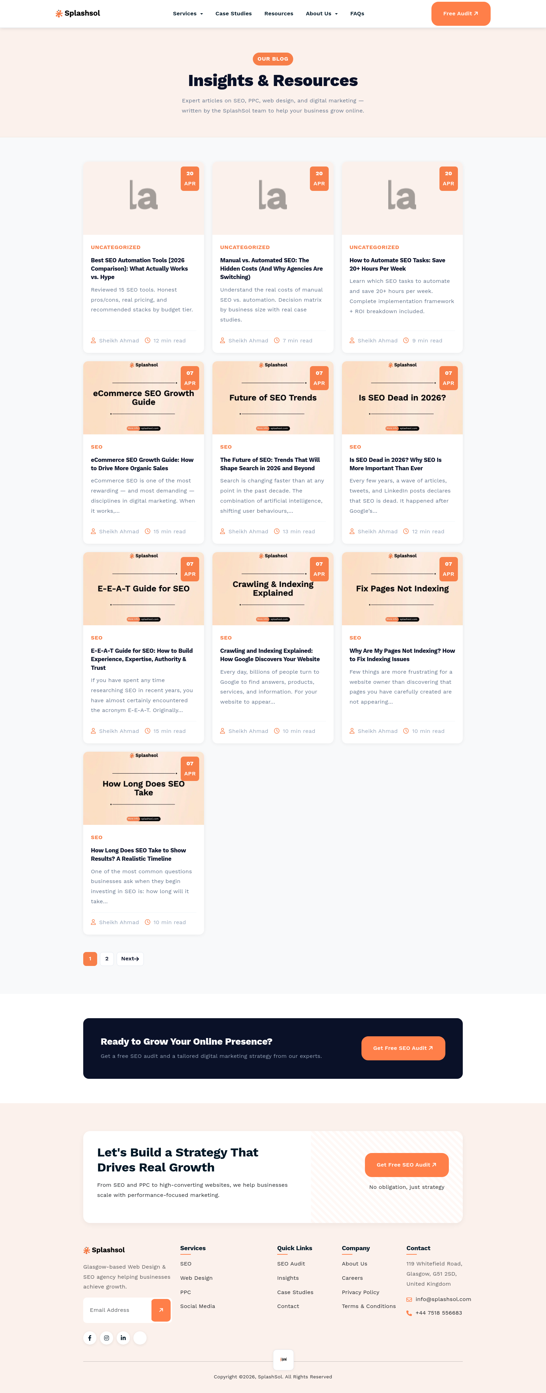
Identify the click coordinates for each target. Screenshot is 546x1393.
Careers (352, 1277)
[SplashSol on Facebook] (89, 1337)
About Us (354, 1263)
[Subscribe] (160, 1310)
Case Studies (234, 13)
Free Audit (462, 13)
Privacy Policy (361, 1291)
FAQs (357, 13)
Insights (288, 1277)
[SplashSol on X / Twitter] (140, 1337)
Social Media (197, 1305)
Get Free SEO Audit (404, 1048)
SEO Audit (291, 1263)
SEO (186, 1263)
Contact (288, 1305)
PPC (185, 1291)
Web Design (196, 1277)
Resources (278, 13)
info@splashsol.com (443, 1298)
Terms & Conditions (369, 1305)
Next (130, 958)
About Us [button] (319, 13)
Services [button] (185, 13)
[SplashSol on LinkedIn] (123, 1337)
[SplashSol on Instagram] (106, 1337)
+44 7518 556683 (439, 1312)
